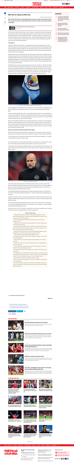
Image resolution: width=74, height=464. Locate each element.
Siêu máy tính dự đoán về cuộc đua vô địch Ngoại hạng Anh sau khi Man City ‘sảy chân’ (30, 435)
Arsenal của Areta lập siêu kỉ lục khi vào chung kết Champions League (14, 406)
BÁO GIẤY (46, 0)
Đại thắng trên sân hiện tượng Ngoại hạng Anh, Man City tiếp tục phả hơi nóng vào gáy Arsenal (63, 39)
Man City (13, 313)
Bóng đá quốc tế (35, 7)
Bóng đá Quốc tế (11, 9)
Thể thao (22, 7)
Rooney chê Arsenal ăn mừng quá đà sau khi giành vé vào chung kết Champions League (45, 406)
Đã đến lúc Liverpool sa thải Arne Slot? (34, 356)
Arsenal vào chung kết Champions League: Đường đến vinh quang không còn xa (38, 345)
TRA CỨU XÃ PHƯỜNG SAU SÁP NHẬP (55, 0)
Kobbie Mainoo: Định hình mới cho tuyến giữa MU (45, 420)
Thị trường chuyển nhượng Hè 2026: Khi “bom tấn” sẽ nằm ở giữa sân (30, 390)
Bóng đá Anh (17, 9)
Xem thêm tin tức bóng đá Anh (16, 295)
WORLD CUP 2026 (10, 7)
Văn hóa (41, 7)
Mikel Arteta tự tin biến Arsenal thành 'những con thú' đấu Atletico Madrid (45, 435)
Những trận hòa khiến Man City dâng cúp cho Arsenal (38, 333)
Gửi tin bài (63, 0)
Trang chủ (6, 9)
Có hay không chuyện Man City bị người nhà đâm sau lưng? (19, 307)
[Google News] (46, 17)
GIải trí (50, 7)
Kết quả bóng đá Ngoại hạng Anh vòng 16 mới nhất (63, 29)
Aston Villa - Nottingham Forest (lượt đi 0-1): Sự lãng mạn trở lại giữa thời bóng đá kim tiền (38, 368)
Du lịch (46, 7)
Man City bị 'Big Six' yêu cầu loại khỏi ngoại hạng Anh (25, 26)
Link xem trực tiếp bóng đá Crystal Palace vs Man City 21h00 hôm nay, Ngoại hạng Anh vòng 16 (63, 18)
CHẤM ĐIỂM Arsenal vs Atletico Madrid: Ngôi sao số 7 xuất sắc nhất (14, 420)
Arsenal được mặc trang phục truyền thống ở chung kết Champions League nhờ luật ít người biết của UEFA (13, 391)
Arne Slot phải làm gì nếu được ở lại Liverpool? (36, 322)
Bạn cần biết (61, 7)
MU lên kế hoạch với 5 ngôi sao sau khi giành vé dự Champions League (45, 390)
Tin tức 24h (17, 7)
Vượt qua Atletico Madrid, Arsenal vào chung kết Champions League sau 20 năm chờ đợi (30, 421)
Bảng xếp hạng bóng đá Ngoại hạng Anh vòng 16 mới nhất (63, 24)
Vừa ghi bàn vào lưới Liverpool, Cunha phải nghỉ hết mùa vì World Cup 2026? (14, 435)
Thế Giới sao (55, 7)
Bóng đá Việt (28, 7)
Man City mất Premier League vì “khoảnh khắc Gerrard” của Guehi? (30, 406)
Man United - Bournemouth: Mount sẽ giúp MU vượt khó (63, 34)
